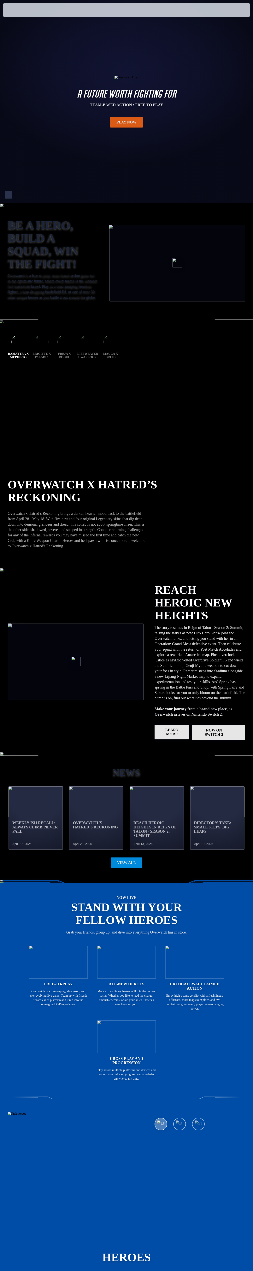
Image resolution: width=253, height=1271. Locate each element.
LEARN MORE (172, 709)
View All (126, 840)
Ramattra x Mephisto (18, 450)
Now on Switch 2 (222, 709)
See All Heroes (177, 1113)
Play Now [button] (126, 122)
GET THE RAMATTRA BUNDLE (42, 503)
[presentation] (15, 10)
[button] (238, 10)
